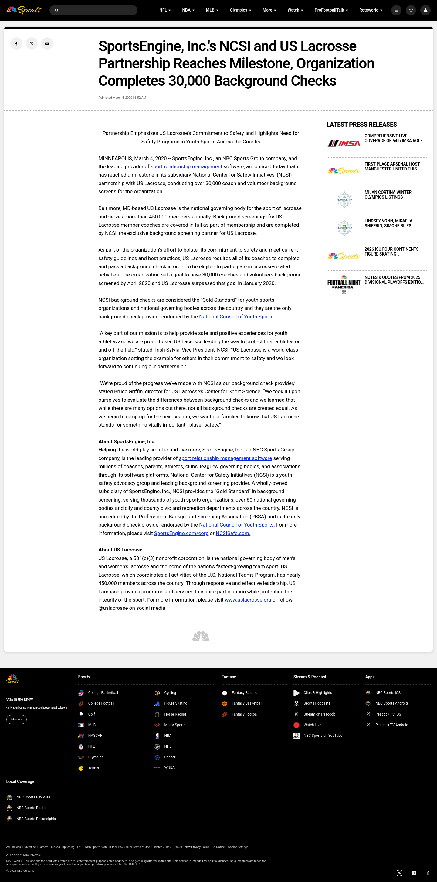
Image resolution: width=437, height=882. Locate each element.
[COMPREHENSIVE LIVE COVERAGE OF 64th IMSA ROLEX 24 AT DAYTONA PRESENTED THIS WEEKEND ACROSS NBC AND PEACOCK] (344, 143)
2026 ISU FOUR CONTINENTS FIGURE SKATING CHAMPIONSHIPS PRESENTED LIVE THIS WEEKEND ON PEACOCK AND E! (392, 251)
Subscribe (16, 719)
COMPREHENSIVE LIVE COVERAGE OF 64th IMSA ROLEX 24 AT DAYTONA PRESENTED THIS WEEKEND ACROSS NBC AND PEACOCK (394, 138)
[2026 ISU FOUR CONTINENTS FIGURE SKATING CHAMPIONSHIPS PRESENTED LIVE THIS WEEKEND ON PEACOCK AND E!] (344, 256)
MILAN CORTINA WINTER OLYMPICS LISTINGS (388, 195)
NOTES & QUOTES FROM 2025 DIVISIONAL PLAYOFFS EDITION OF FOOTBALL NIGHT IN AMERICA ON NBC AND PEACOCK (394, 280)
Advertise (30, 847)
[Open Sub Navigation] (170, 10)
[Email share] (47, 43)
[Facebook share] (16, 43)
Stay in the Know (19, 699)
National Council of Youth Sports (236, 317)
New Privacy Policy (197, 847)
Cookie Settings (238, 847)
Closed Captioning (62, 847)
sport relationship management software (225, 458)
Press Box (116, 847)
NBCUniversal (32, 854)
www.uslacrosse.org (248, 600)
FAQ (80, 847)
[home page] (24, 10)
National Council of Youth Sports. (237, 525)
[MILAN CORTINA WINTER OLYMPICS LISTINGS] (344, 200)
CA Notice (218, 847)
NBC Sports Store (96, 847)
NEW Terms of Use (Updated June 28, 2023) (154, 847)
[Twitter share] (32, 43)
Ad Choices (13, 847)
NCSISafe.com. (233, 533)
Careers (44, 847)
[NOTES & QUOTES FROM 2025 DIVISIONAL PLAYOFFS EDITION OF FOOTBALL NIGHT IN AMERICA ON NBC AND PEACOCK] (344, 285)
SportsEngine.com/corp (181, 533)
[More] (396, 10)
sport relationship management (186, 166)
